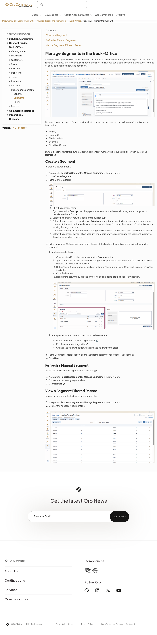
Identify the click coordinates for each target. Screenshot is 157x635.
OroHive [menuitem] (120, 14)
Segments (18, 97)
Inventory (15, 81)
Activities (15, 85)
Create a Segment (56, 35)
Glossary (14, 118)
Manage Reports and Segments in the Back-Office (59, 21)
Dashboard (16, 55)
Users (20, 21)
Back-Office (29, 21)
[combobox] (62, 4)
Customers (16, 59)
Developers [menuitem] (51, 14)
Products (15, 68)
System (14, 106)
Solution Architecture (19, 38)
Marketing (15, 72)
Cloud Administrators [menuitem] (76, 14)
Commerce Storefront (20, 110)
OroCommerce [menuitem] (104, 14)
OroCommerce (18, 560)
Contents (51, 30)
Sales (13, 64)
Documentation (9, 21)
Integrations (14, 114)
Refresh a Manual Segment (61, 40)
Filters (16, 101)
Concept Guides (16, 42)
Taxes (13, 76)
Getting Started (18, 51)
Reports (17, 93)
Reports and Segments (22, 89)
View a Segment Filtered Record (64, 45)
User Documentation (18, 34)
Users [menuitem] (35, 14)
